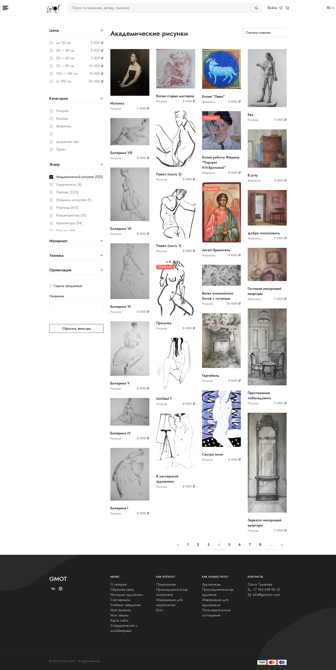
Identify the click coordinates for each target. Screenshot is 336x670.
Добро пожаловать (264, 233)
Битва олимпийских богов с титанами (217, 296)
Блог (160, 610)
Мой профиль (120, 610)
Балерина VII (120, 228)
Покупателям (166, 584)
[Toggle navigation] (5, 8)
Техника (56, 255)
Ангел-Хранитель (216, 250)
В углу (253, 175)
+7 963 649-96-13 (264, 589)
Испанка (117, 103)
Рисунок (62, 111)
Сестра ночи (212, 454)
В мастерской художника (167, 479)
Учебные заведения (125, 605)
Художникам (211, 584)
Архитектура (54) (69, 223)
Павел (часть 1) (168, 245)
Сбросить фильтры (76, 328)
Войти (272, 8)
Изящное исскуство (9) (74, 200)
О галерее (118, 584)
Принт (61, 149)
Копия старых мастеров (175, 96)
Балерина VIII (121, 152)
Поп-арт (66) (65, 231)
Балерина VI (120, 306)
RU (329, 8)
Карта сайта (119, 620)
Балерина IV (120, 433)
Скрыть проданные (68, 286)
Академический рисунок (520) (79, 177)
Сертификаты (120, 600)
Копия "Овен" (213, 96)
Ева (250, 114)
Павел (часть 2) (169, 174)
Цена (54, 30)
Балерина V (120, 383)
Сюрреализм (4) (68, 184)
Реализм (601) (67, 207)
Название (56, 296)
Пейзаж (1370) (67, 192)
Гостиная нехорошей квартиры (264, 291)
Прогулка (163, 323)
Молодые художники (126, 594)
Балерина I (119, 508)
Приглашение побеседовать (259, 395)
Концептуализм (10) (71, 215)
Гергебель (210, 375)
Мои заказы (119, 615)
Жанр (54, 164)
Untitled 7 (164, 398)
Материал (58, 241)
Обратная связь (122, 589)
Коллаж (62, 118)
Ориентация (60, 270)
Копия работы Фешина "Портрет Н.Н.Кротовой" (220, 162)
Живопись (63, 126)
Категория (58, 98)
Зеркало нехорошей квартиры (264, 523)
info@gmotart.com (264, 594)
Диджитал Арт (67, 141)
